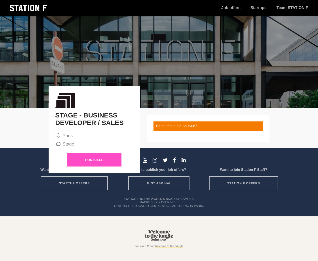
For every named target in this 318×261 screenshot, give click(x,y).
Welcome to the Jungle (169, 246)
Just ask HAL (158, 183)
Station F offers (243, 183)
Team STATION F (292, 8)
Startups (258, 8)
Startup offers (74, 183)
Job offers (230, 8)
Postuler (94, 160)
